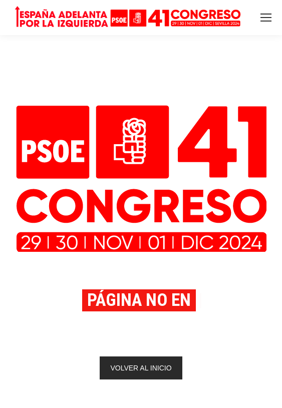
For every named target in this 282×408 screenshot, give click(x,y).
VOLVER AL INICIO (140, 368)
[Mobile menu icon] (266, 18)
